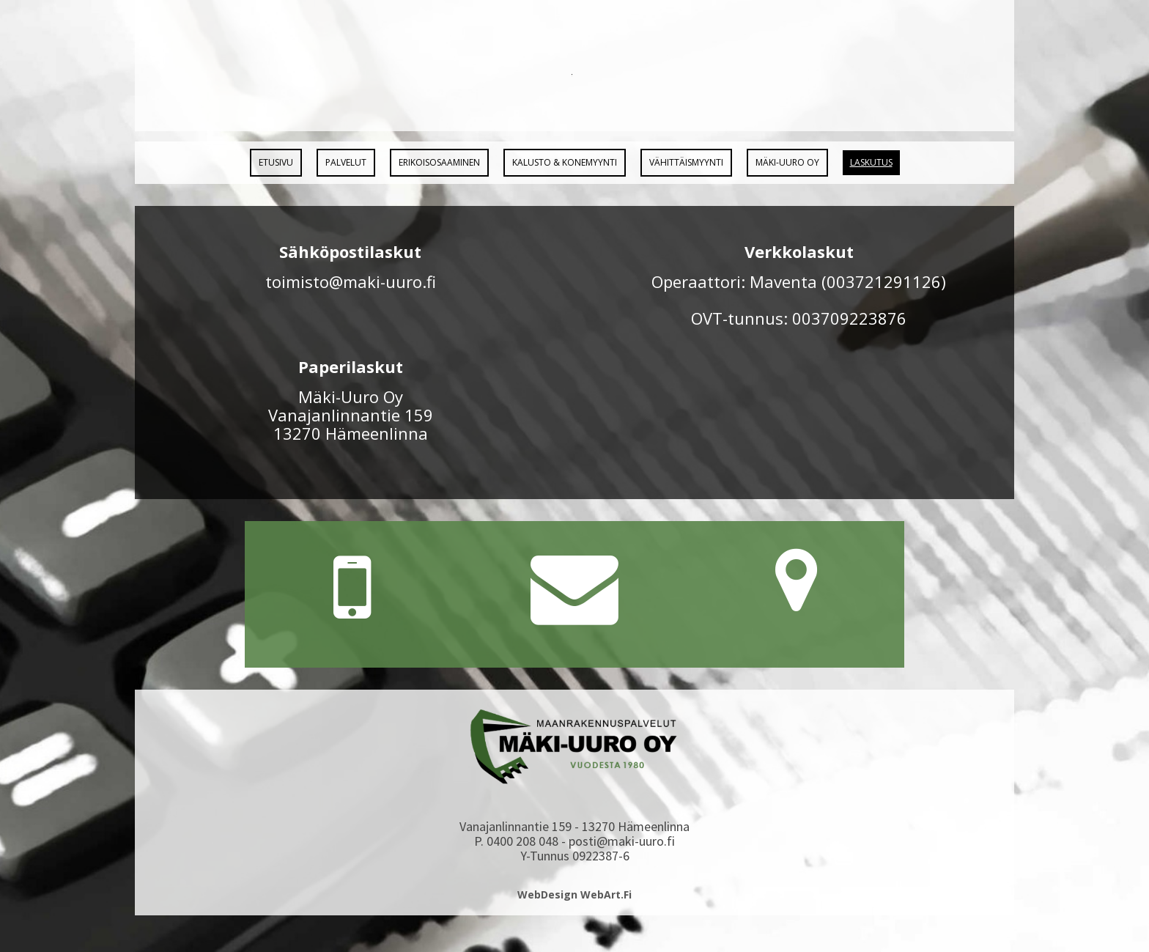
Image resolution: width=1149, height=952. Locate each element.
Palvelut (345, 162)
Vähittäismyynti (686, 162)
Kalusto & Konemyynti (564, 162)
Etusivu (276, 162)
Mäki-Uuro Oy (787, 162)
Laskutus (871, 162)
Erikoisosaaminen (439, 162)
